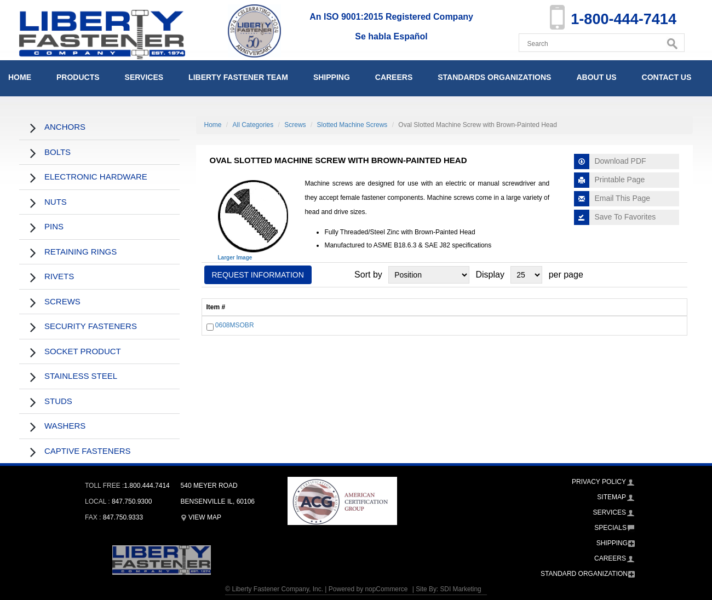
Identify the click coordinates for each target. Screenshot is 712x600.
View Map (201, 517)
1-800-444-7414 (621, 18)
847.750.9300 (132, 501)
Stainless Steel (80, 375)
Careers (393, 77)
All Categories (253, 125)
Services (144, 77)
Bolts (57, 152)
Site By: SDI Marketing (449, 589)
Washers (64, 425)
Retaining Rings (80, 251)
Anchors (64, 126)
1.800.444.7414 (146, 485)
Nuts (55, 201)
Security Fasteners (90, 326)
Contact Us (667, 77)
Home (19, 77)
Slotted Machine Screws (352, 125)
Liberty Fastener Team (238, 77)
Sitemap (611, 497)
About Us (596, 77)
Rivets (59, 276)
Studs (58, 401)
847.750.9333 (123, 517)
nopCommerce (385, 589)
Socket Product (82, 351)
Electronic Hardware (95, 176)
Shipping (331, 77)
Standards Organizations (494, 77)
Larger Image (235, 258)
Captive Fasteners (87, 450)
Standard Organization (584, 574)
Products (78, 77)
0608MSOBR (234, 326)
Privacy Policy (599, 482)
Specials (610, 528)
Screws (62, 301)
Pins (54, 226)
